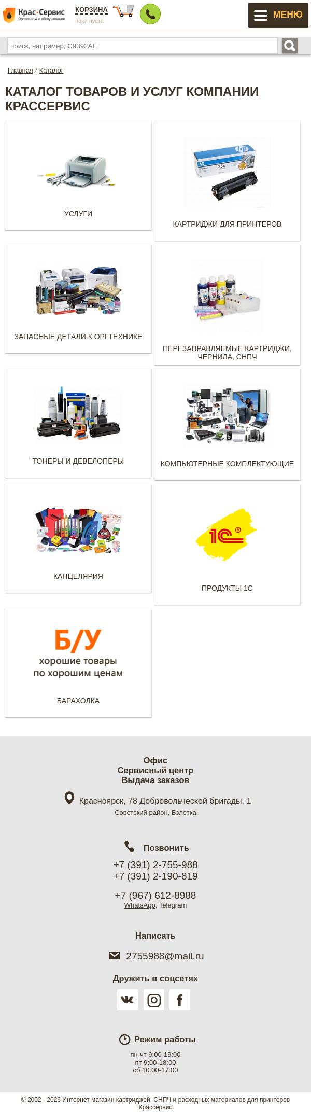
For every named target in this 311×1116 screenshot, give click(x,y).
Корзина (91, 9)
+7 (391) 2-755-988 (155, 864)
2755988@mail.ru (155, 956)
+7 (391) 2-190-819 (155, 876)
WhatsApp (140, 905)
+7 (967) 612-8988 (155, 895)
